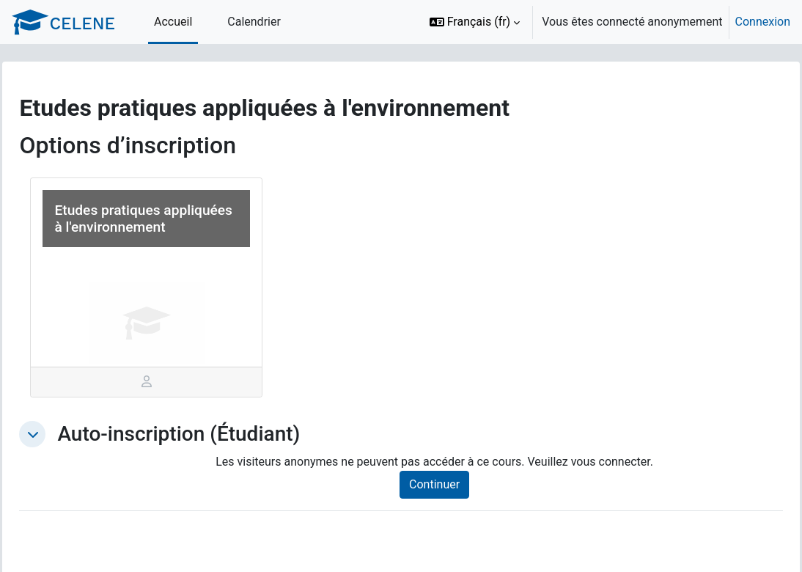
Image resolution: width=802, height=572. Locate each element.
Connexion (762, 22)
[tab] (168, 382)
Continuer (450, 484)
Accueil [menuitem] (173, 22)
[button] (475, 22)
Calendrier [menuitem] (254, 22)
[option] (605, 22)
